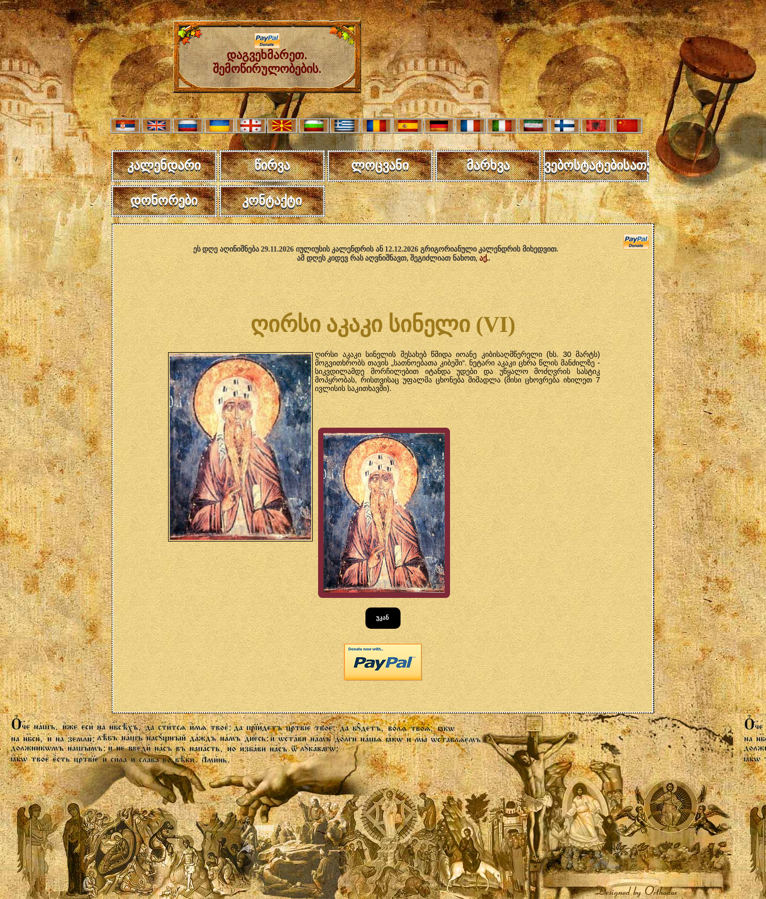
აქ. (484, 258)
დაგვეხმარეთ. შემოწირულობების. (267, 57)
